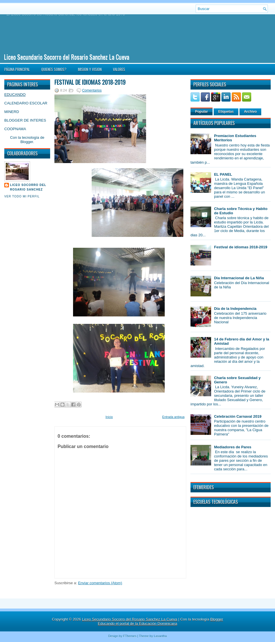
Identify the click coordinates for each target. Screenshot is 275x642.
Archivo (250, 112)
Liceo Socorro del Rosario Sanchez (28, 187)
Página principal (17, 69)
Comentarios (92, 90)
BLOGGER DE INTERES (25, 120)
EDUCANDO (14, 94)
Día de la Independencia (235, 308)
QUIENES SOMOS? (53, 69)
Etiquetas (226, 112)
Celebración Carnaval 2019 (237, 416)
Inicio (109, 417)
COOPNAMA (15, 129)
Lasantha (160, 636)
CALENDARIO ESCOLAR (25, 103)
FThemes (129, 636)
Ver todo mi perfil (22, 196)
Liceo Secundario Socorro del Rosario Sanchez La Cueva (66, 56)
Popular (201, 112)
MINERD (11, 112)
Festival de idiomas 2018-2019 (89, 82)
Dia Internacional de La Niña (239, 278)
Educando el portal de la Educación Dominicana (137, 623)
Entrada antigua (173, 417)
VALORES (119, 69)
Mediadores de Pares (232, 447)
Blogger (26, 142)
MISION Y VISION (90, 69)
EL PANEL (223, 174)
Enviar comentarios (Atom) (100, 583)
